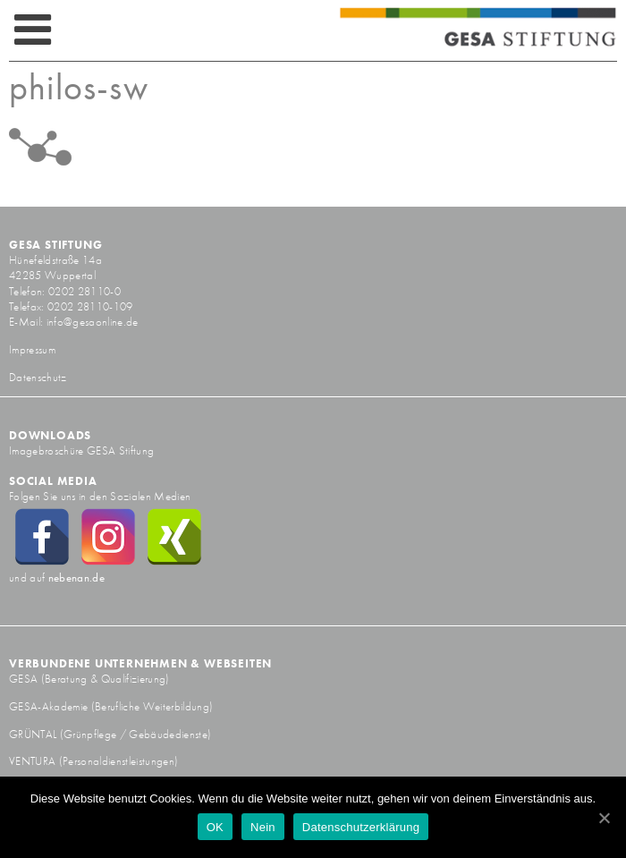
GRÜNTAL (34, 734)
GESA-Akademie (48, 706)
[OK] (604, 818)
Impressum (32, 349)
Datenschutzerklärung (360, 827)
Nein (262, 827)
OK (215, 827)
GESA (25, 678)
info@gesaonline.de (93, 321)
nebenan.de (76, 577)
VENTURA (34, 761)
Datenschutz (38, 377)
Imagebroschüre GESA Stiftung (81, 450)
